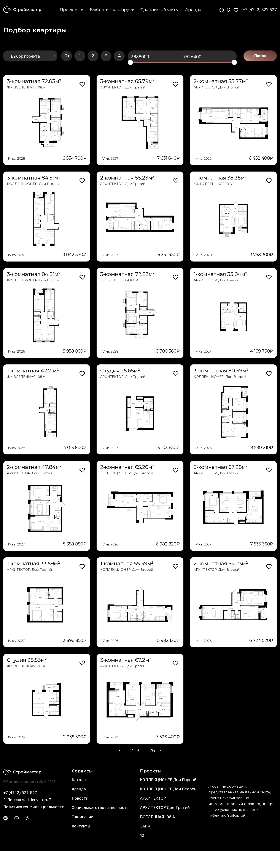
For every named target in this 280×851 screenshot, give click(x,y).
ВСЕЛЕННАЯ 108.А (157, 817)
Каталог (79, 779)
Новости (80, 798)
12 (142, 835)
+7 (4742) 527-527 (260, 9)
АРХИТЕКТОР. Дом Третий (122, 87)
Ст (67, 55)
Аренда (193, 9)
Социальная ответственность (100, 807)
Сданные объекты (159, 9)
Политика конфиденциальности (33, 807)
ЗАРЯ (145, 826)
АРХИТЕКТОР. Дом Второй (216, 87)
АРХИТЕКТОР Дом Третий (165, 807)
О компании (82, 817)
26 (152, 750)
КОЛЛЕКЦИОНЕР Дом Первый (168, 779)
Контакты (81, 826)
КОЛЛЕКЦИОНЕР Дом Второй (168, 789)
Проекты (71, 9)
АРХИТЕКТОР (153, 798)
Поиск (260, 56)
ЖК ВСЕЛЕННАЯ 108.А (26, 87)
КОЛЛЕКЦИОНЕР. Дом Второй (33, 184)
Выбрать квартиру (112, 9)
